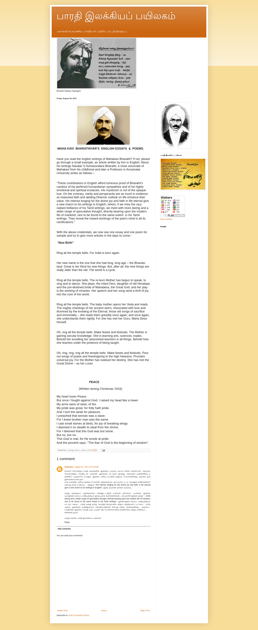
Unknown (68, 467)
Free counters (166, 219)
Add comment (64, 529)
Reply (67, 522)
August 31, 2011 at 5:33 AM (86, 467)
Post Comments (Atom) (79, 615)
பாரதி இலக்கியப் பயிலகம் (116, 15)
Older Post (145, 610)
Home (104, 610)
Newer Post (62, 610)
